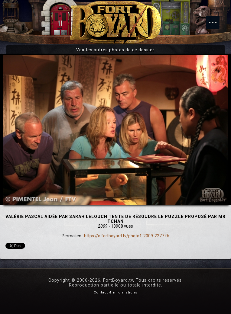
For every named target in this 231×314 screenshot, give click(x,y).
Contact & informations (115, 292)
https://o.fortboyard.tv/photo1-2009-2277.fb (126, 235)
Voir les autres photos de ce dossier (115, 49)
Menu (216, 19)
